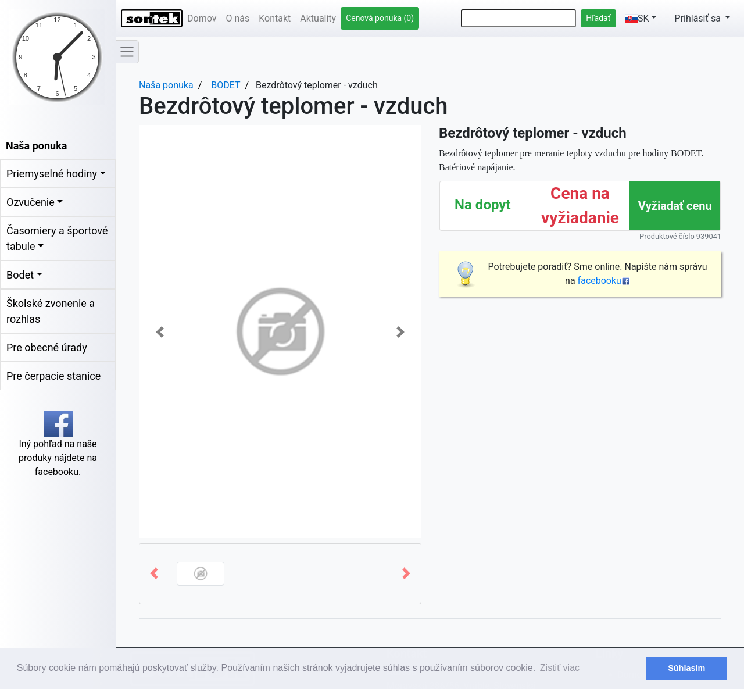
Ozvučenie (30, 202)
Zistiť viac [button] (560, 668)
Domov (201, 18)
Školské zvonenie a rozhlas (50, 311)
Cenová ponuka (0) (380, 18)
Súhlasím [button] (686, 668)
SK (637, 18)
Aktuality (318, 18)
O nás (237, 18)
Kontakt (275, 18)
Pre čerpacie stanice (53, 376)
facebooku (604, 280)
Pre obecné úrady (46, 347)
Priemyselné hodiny (51, 173)
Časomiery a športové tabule (57, 238)
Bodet (20, 275)
